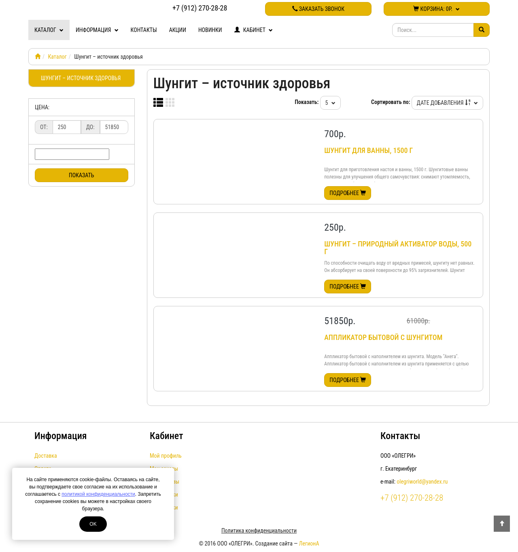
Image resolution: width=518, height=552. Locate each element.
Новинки (210, 30)
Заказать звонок (318, 9)
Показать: (306, 102)
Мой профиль (166, 455)
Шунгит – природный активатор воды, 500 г (397, 248)
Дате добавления (447, 103)
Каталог (49, 30)
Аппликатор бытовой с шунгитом (383, 337)
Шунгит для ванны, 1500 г (368, 150)
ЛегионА (309, 543)
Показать (81, 175)
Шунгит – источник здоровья (81, 78)
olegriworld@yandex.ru (422, 481)
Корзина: (436, 9)
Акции (177, 30)
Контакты (144, 30)
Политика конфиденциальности (259, 530)
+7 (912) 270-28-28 (199, 8)
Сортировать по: (390, 102)
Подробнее (347, 193)
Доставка (45, 455)
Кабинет (253, 30)
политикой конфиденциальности (98, 494)
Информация (97, 30)
